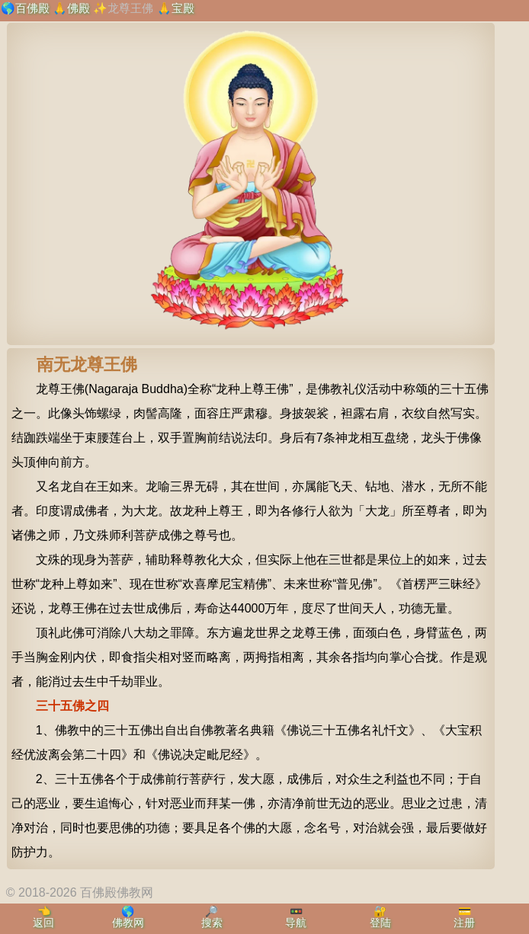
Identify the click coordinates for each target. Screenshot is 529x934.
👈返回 (43, 917)
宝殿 (183, 8)
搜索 (212, 922)
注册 (464, 922)
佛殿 (78, 8)
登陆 (380, 922)
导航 (295, 922)
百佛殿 (32, 8)
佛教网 (128, 922)
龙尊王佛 (130, 8)
